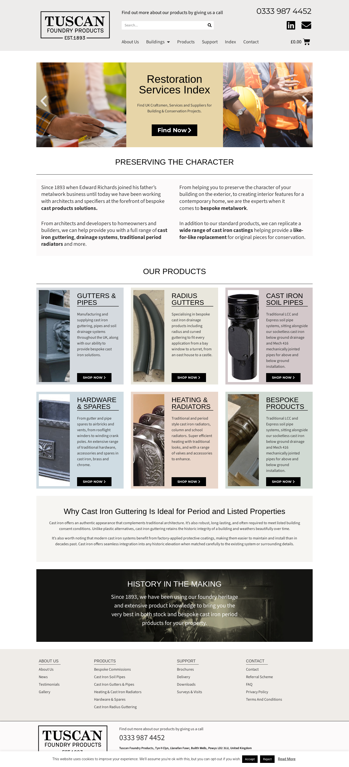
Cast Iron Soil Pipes (109, 677)
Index (230, 41)
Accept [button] (250, 759)
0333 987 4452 (142, 737)
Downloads (186, 684)
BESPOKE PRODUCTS (285, 403)
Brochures (185, 669)
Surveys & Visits (189, 692)
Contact (251, 41)
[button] (43, 101)
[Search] (209, 25)
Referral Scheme (259, 677)
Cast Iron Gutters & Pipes (114, 684)
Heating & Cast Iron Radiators (118, 692)
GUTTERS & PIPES (96, 299)
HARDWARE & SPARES (96, 403)
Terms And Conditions (264, 699)
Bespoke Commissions (112, 669)
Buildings (158, 41)
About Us (130, 41)
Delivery (183, 677)
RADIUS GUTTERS (188, 299)
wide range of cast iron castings (216, 230)
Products (186, 41)
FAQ (249, 684)
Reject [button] (267, 759)
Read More (287, 759)
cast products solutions (68, 208)
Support (210, 41)
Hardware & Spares (110, 699)
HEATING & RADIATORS (191, 403)
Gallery (44, 692)
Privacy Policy (257, 692)
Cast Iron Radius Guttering (115, 707)
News (43, 677)
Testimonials (49, 684)
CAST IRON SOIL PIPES (284, 299)
